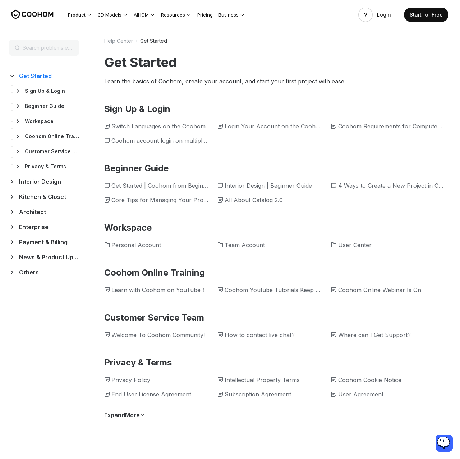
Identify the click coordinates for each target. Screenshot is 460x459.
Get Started (35, 75)
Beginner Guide (44, 106)
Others (29, 272)
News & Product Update (49, 257)
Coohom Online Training (52, 136)
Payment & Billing (43, 242)
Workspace (39, 121)
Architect (32, 211)
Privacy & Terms (45, 166)
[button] (80, 15)
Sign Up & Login (45, 91)
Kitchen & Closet (42, 196)
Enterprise (34, 227)
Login (384, 15)
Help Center (118, 41)
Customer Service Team (52, 151)
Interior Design (40, 181)
